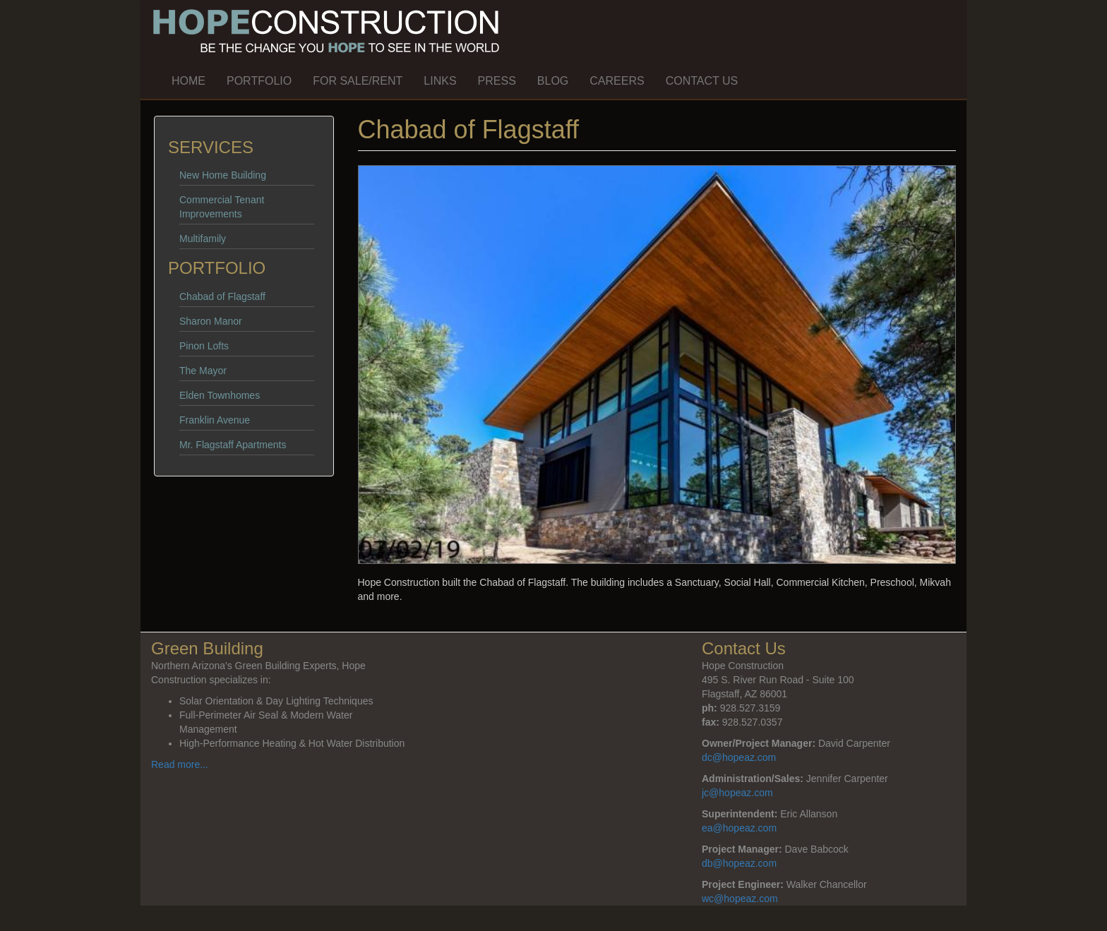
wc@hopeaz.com (740, 898)
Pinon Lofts (204, 346)
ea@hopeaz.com (739, 828)
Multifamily (202, 238)
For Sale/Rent (357, 81)
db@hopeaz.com (739, 863)
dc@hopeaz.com (739, 757)
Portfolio (259, 81)
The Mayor (203, 370)
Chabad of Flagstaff (222, 296)
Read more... (179, 764)
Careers (617, 81)
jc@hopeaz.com (737, 792)
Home (188, 81)
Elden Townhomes (219, 395)
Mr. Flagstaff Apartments (232, 444)
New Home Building (222, 175)
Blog (552, 81)
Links (440, 81)
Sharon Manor (210, 321)
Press (497, 81)
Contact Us (702, 81)
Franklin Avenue (214, 420)
